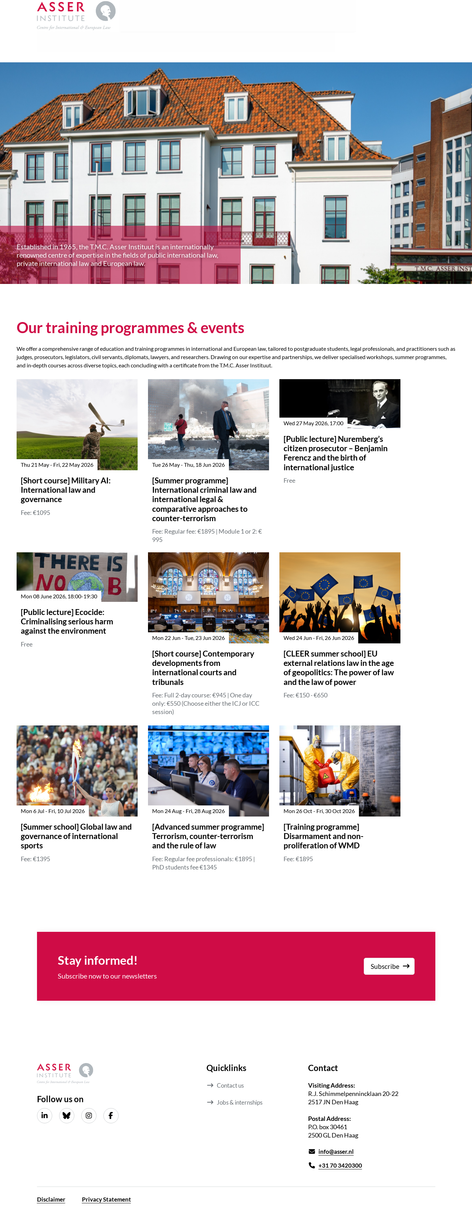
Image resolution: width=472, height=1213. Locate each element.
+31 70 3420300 (340, 1166)
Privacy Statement (109, 1200)
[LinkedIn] (44, 1115)
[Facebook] (111, 1115)
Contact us (231, 1085)
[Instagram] (88, 1115)
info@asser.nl (336, 1152)
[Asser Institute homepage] (76, 17)
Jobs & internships (242, 1102)
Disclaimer (52, 1200)
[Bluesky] (66, 1115)
